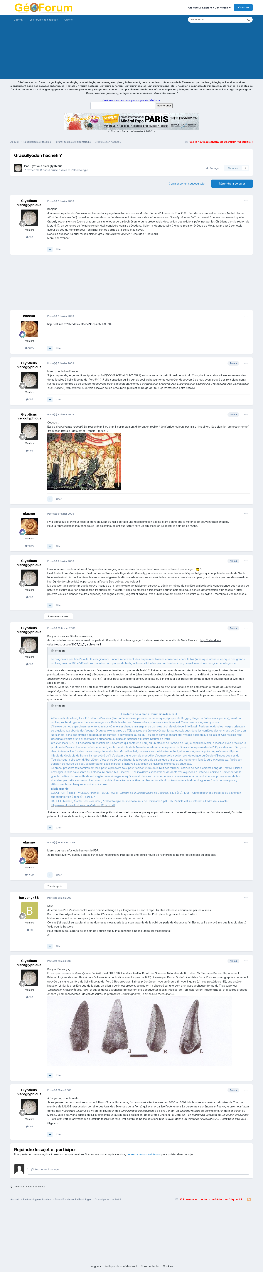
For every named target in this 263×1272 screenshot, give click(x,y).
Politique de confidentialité (121, 1266)
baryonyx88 (29, 898)
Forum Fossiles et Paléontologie (68, 170)
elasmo (29, 316)
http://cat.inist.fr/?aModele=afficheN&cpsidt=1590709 (79, 324)
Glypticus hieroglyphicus (46, 166)
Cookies (168, 1266)
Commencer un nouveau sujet (187, 183)
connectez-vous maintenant (144, 1154)
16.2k (29, 348)
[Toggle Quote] (52, 650)
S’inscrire (243, 7)
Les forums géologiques (44, 19)
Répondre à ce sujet (232, 183)
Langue (95, 1266)
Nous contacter (150, 1266)
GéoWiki (18, 19)
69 (30, 929)
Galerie (68, 19)
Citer (59, 249)
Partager (213, 168)
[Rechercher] (208, 20)
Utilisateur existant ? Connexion (209, 7)
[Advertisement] (131, 53)
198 (29, 237)
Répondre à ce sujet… (46, 1169)
